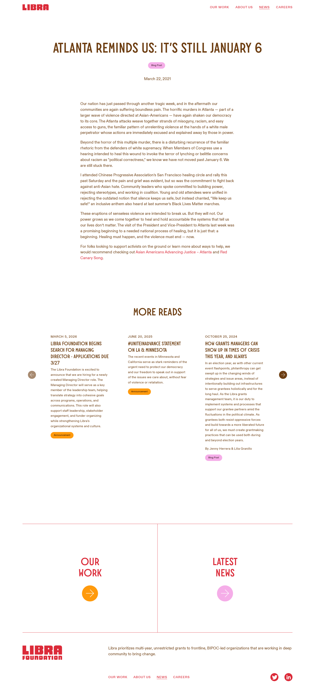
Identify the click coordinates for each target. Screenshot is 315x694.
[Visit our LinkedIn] (288, 677)
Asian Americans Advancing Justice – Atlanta (174, 252)
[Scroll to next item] (283, 375)
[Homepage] (35, 7)
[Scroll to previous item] (32, 375)
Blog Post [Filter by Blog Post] (156, 65)
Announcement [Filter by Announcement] (62, 435)
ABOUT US (244, 7)
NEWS (264, 7)
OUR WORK (219, 7)
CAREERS (284, 7)
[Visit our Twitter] (274, 677)
